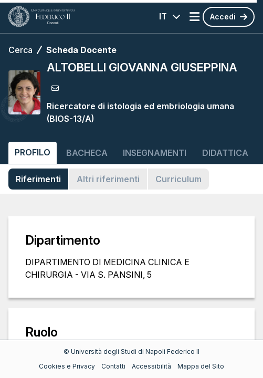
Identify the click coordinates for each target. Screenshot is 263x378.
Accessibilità (151, 366)
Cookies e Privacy (67, 366)
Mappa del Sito (200, 366)
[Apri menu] (194, 16)
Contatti (113, 366)
